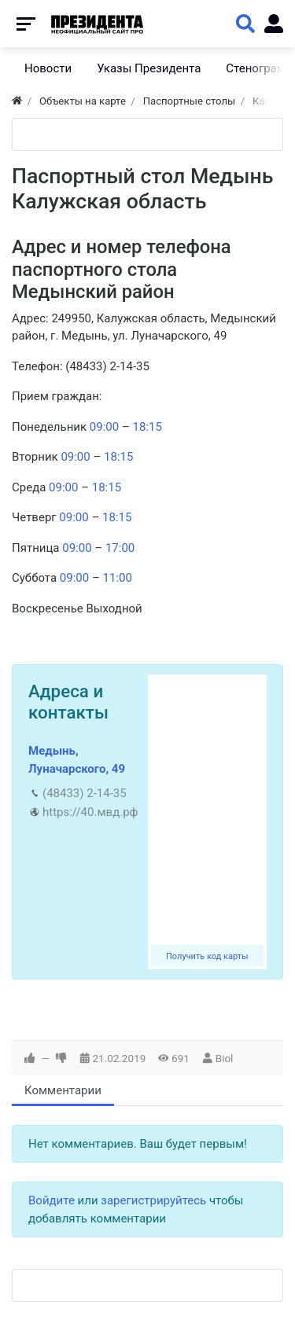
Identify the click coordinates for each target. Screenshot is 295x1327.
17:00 (120, 548)
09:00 (104, 427)
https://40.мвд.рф (90, 812)
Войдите (51, 1200)
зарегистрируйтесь (153, 1200)
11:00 (116, 578)
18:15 (146, 427)
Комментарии (62, 1090)
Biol (225, 1058)
